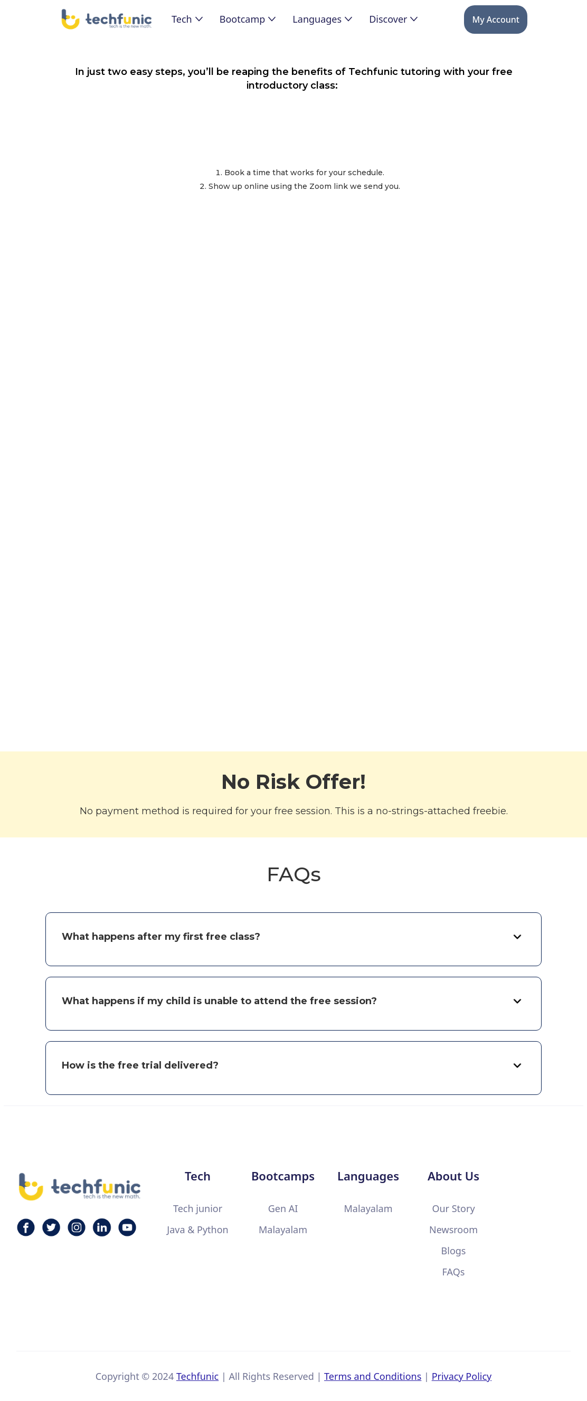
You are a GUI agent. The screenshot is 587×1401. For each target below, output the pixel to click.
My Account (495, 19)
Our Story (453, 1208)
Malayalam (283, 1229)
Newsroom (453, 1229)
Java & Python (198, 1229)
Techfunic (197, 1376)
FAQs (453, 1271)
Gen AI (283, 1208)
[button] (187, 19)
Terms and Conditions (372, 1376)
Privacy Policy (462, 1376)
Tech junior (197, 1208)
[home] (107, 19)
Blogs (453, 1250)
